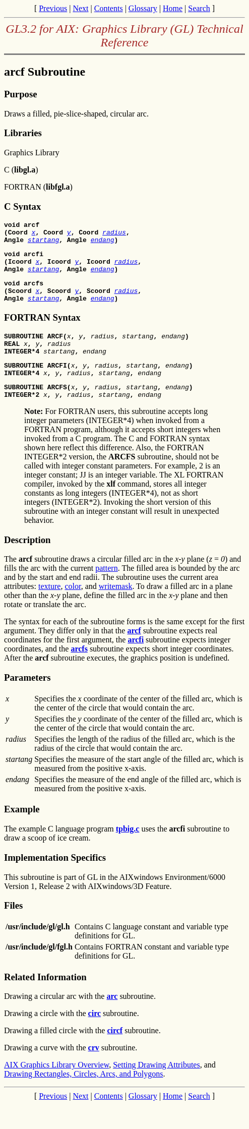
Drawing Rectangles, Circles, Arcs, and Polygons (83, 1098)
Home (172, 8)
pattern (106, 592)
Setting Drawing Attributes (156, 1089)
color (73, 610)
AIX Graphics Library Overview (56, 1089)
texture (49, 610)
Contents (108, 8)
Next (80, 8)
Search (199, 8)
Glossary (143, 8)
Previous (53, 8)
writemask (116, 610)
